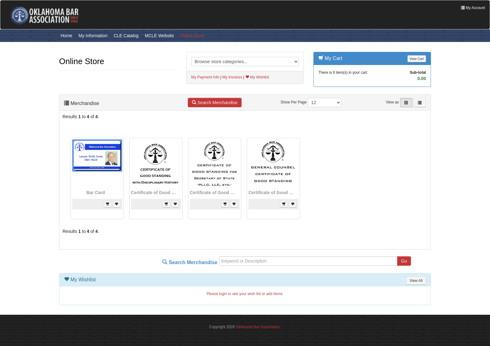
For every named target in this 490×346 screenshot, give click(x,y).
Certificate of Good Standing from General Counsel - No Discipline (271, 192)
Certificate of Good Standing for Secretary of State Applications (213, 192)
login (223, 294)
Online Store (192, 35)
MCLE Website (159, 35)
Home (66, 35)
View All (416, 280)
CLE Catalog (126, 35)
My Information (93, 35)
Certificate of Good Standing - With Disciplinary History (154, 192)
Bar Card (95, 192)
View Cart (417, 59)
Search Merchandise (215, 102)
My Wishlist (257, 77)
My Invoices (232, 77)
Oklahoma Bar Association (258, 327)
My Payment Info (205, 77)
